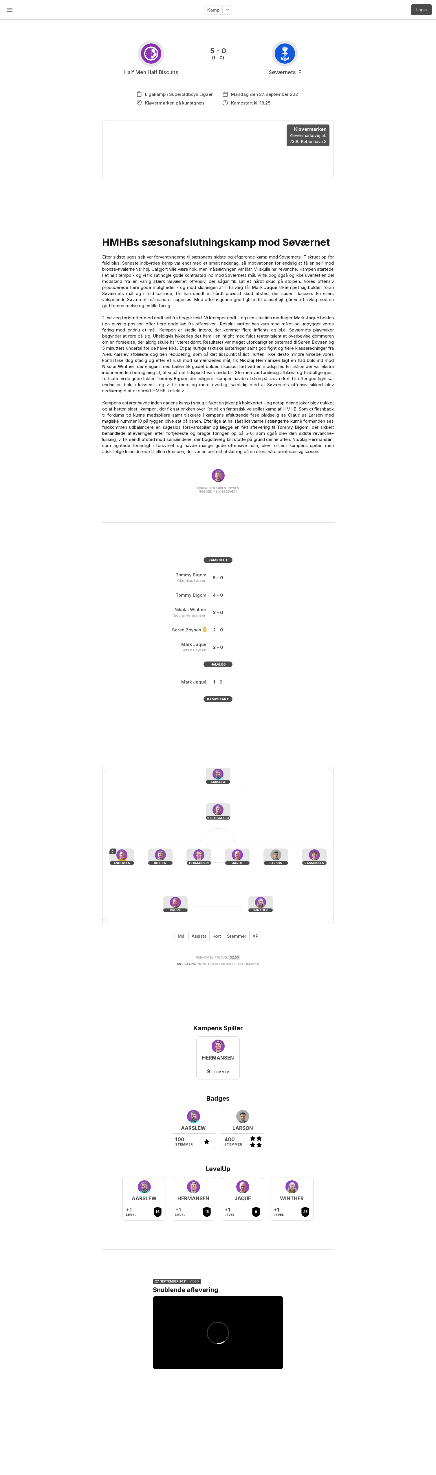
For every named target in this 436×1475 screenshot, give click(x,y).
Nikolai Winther (118, 366)
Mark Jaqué (265, 287)
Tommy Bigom (172, 378)
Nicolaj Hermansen (260, 360)
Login (421, 9)
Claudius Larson (305, 415)
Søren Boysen (312, 342)
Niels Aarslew (189, 964)
